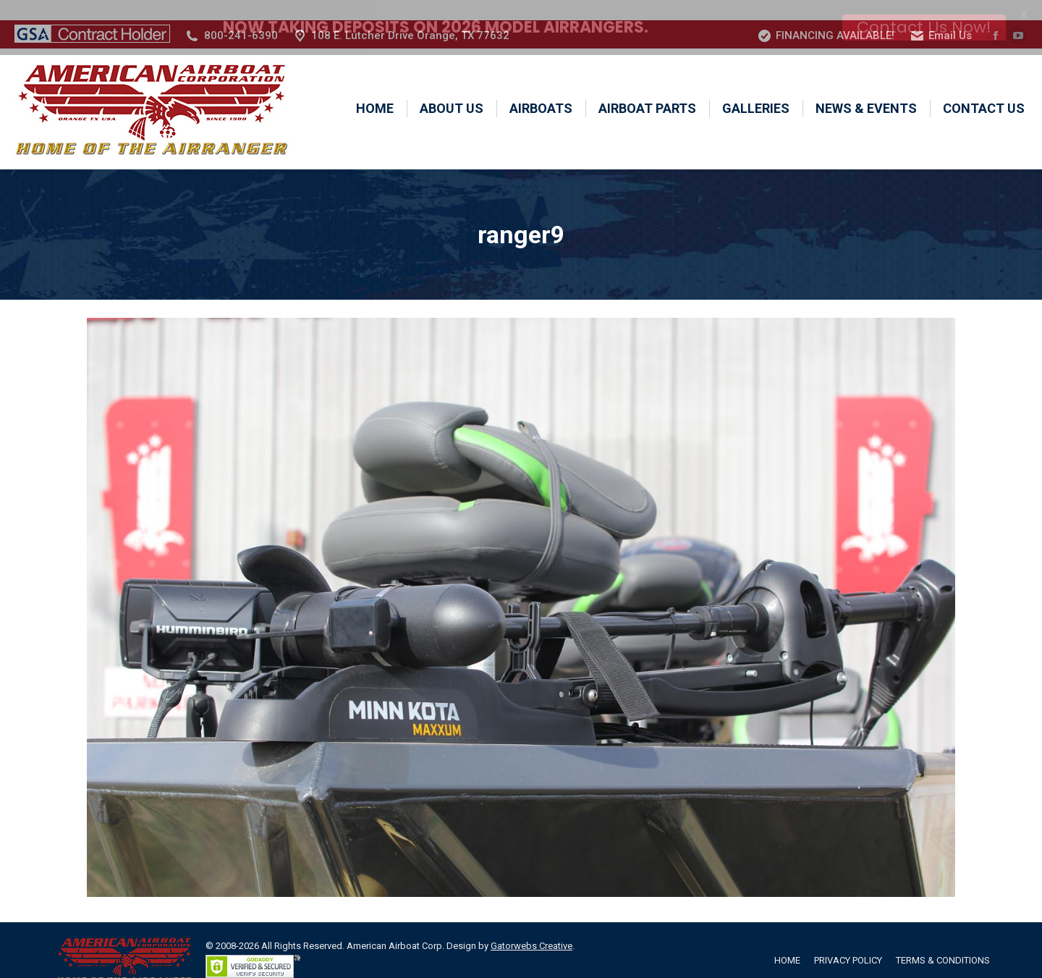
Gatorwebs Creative (531, 926)
